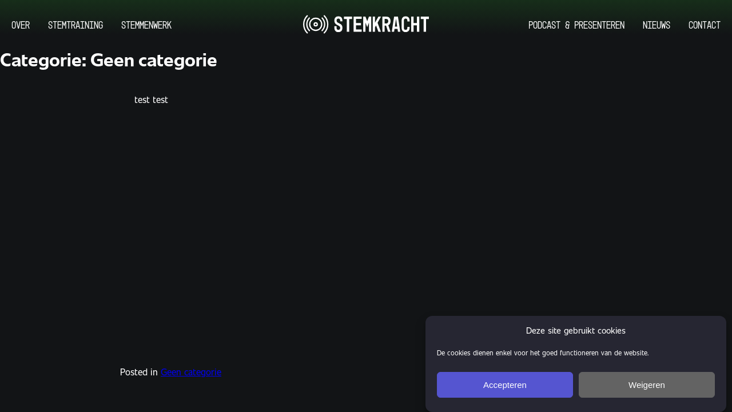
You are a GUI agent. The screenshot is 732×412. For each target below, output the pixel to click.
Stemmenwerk (146, 24)
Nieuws (656, 24)
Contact (705, 24)
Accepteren (505, 389)
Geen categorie (191, 372)
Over (20, 24)
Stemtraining (75, 24)
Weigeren (646, 389)
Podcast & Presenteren (576, 24)
